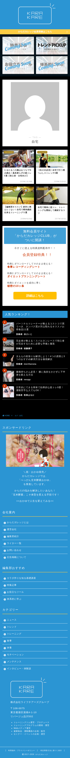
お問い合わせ (14, 550)
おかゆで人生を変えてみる (35, 501)
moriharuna (30, 364)
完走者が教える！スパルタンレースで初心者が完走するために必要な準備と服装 (40, 342)
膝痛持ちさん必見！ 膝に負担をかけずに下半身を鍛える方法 (40, 373)
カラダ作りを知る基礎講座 (21, 578)
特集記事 (12, 585)
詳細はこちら (35, 295)
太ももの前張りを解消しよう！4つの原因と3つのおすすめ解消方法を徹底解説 (40, 357)
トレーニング (14, 634)
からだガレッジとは (18, 522)
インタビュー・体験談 (19, 668)
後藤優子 (28, 348)
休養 (9, 647)
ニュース (12, 620)
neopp (27, 379)
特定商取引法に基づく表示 (51, 750)
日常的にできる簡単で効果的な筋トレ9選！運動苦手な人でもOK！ (40, 389)
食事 (9, 641)
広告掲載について (16, 557)
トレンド (12, 627)
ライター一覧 (14, 543)
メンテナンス (14, 661)
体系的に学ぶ (14, 599)
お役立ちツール (15, 592)
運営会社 (12, 529)
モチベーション (15, 654)
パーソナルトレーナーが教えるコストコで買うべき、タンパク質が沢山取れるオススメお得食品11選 (40, 326)
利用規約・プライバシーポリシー (21, 750)
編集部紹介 (13, 536)
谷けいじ (28, 334)
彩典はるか (29, 395)
